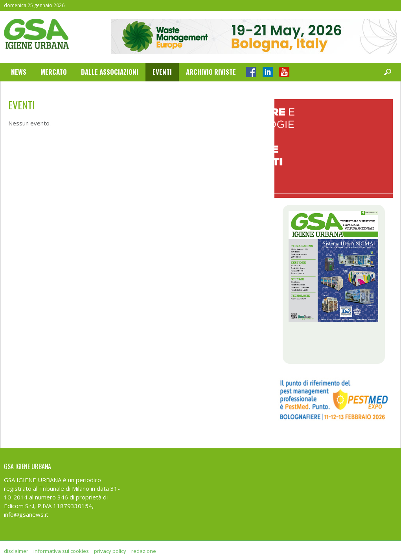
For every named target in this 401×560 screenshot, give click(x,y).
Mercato (53, 72)
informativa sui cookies (61, 550)
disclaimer (16, 550)
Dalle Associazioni (109, 72)
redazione (143, 550)
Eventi (162, 72)
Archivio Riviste (211, 72)
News (18, 72)
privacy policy (110, 550)
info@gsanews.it (26, 514)
